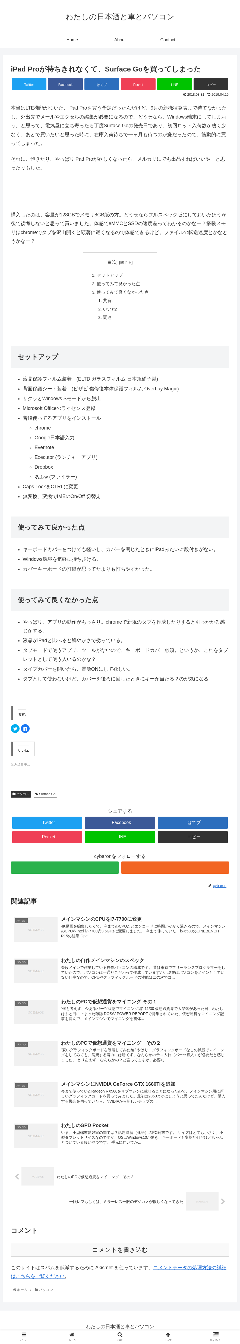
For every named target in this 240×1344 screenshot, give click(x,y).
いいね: (110, 310)
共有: (108, 302)
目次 (112, 262)
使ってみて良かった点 (118, 284)
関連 (107, 319)
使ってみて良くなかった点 (123, 293)
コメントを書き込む (120, 1253)
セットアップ (110, 275)
